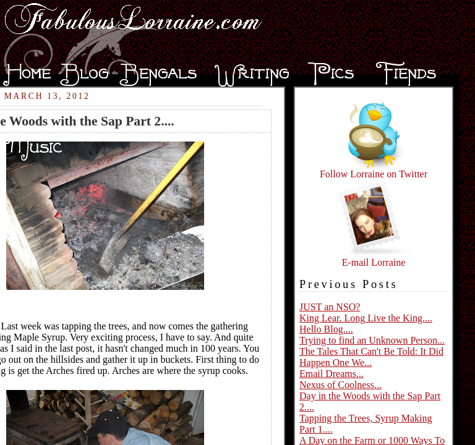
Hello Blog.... (326, 329)
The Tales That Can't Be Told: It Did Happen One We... (371, 357)
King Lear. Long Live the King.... (365, 318)
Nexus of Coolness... (340, 384)
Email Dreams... (331, 373)
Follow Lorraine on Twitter (373, 169)
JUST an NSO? (329, 307)
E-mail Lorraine (373, 258)
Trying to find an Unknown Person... (372, 340)
